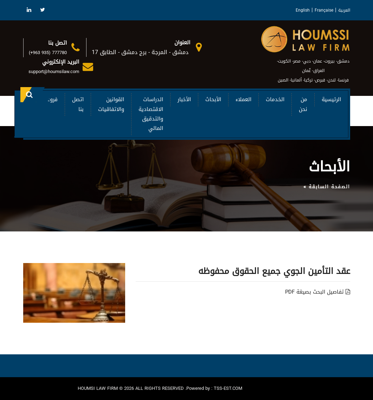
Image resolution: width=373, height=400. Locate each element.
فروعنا (51, 99)
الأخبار (184, 99)
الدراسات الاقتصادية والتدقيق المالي (151, 113)
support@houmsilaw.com (53, 71)
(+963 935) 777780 (48, 52)
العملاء (243, 99)
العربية (344, 10)
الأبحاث (213, 99)
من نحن (303, 104)
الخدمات (275, 99)
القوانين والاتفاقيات (111, 104)
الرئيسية (331, 99)
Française (324, 10)
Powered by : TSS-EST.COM (214, 388)
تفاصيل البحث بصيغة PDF (317, 292)
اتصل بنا (78, 104)
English (303, 10)
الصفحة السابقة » (326, 186)
